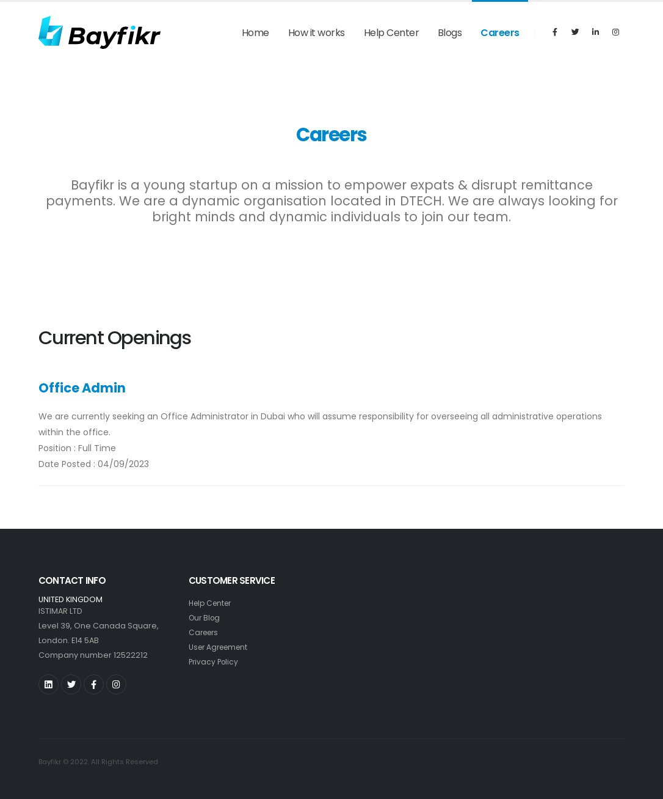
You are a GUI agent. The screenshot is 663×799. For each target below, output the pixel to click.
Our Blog (206, 618)
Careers (500, 33)
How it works (316, 33)
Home (255, 33)
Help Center (391, 33)
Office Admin (82, 388)
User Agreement (221, 647)
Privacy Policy (215, 662)
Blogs (450, 33)
